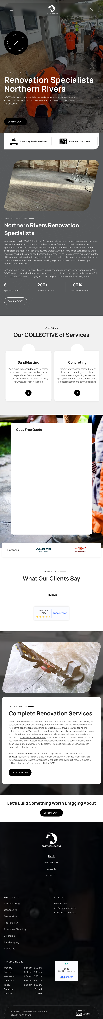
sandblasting (32, 366)
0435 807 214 (16, 273)
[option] (43, 547)
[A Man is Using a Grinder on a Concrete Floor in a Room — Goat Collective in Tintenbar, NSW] (52, 43)
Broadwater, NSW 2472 (65, 936)
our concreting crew (76, 369)
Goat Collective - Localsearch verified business (66, 995)
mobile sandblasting (53, 755)
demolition (18, 751)
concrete (32, 751)
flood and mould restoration (33, 761)
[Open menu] (11, 9)
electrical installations (55, 751)
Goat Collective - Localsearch (51, 637)
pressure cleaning (74, 751)
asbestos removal (47, 758)
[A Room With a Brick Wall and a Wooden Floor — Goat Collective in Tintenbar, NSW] (51, 182)
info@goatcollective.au (65, 932)
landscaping (14, 780)
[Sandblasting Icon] (28, 348)
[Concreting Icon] (77, 348)
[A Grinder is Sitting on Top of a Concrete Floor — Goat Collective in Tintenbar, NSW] (51, 691)
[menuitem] (51, 881)
